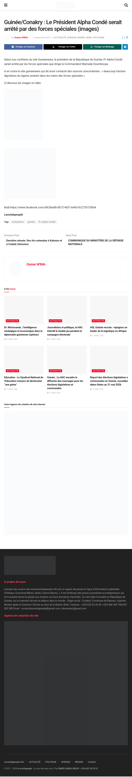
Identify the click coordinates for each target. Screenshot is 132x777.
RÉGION (79, 762)
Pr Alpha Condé (47, 222)
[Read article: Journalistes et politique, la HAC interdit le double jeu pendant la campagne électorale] (67, 310)
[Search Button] (126, 5)
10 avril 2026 (96, 390)
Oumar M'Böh (21, 37)
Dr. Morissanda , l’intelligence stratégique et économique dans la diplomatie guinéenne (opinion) (23, 331)
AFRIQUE (71, 37)
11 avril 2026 (10, 390)
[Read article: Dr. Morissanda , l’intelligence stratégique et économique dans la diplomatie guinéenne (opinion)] (24, 310)
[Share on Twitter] (62, 47)
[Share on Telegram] (125, 47)
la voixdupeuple (25, 769)
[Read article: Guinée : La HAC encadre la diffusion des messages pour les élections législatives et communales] (67, 360)
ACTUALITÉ (60, 37)
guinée (31, 222)
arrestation (18, 222)
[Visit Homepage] (66, 5)
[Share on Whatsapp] (102, 47)
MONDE (81, 37)
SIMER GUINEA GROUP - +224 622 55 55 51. (78, 769)
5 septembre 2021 (42, 37)
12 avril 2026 (10, 340)
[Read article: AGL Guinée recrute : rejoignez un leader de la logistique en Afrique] (110, 310)
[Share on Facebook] (23, 47)
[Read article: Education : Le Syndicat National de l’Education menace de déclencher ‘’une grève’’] (24, 360)
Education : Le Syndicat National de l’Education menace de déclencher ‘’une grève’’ (23, 381)
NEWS (89, 37)
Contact (92, 762)
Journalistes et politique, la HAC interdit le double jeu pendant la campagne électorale (65, 331)
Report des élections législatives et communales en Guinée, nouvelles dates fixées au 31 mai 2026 (109, 381)
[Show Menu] (5, 5)
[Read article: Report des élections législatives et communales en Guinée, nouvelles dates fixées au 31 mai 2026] (110, 360)
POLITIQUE (98, 37)
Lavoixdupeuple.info (14, 762)
